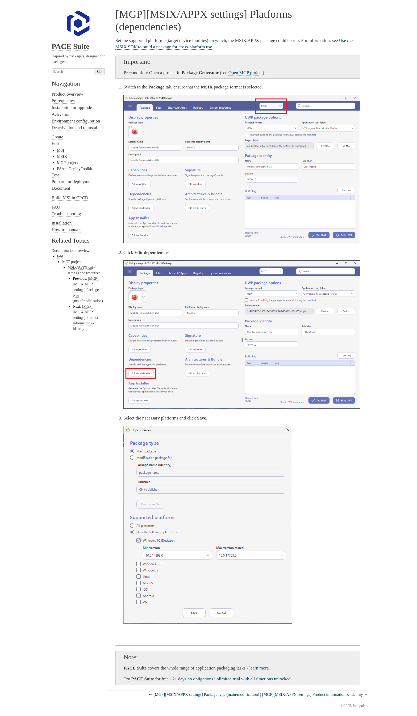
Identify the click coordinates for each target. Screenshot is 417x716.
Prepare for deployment (73, 181)
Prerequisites (63, 100)
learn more (259, 668)
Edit (55, 143)
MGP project (67, 162)
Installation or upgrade (72, 107)
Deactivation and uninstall (75, 127)
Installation (62, 223)
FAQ (56, 207)
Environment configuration (76, 121)
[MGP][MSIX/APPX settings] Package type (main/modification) (206, 694)
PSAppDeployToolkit (74, 168)
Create (57, 136)
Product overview (67, 94)
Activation (61, 114)
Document (61, 188)
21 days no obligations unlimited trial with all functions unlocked (231, 678)
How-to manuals (66, 229)
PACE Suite (70, 46)
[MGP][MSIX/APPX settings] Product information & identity (312, 694)
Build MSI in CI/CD (70, 197)
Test (55, 174)
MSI (60, 150)
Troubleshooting (66, 213)
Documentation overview (70, 251)
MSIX (62, 156)
